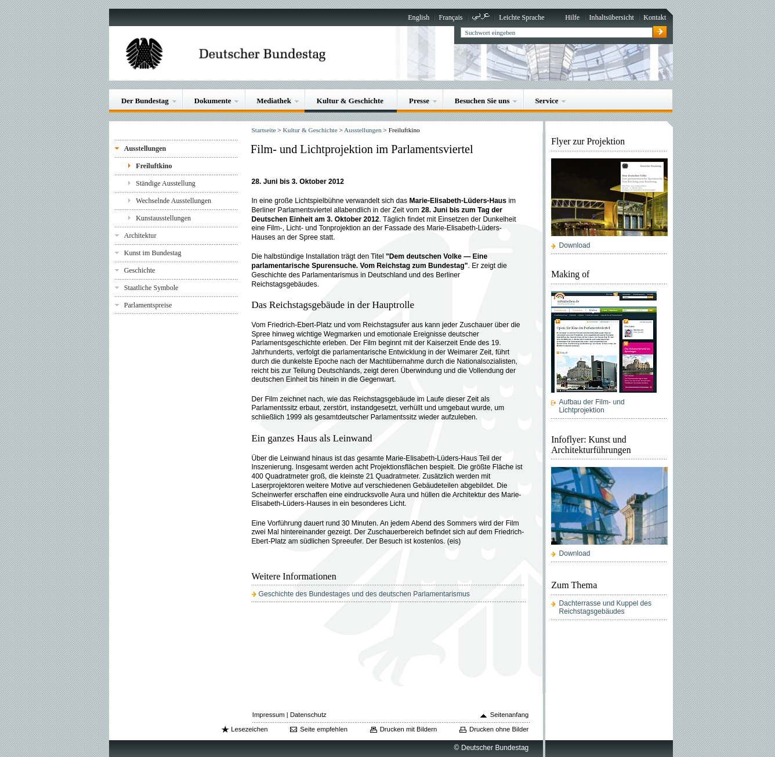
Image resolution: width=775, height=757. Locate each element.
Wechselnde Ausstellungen (173, 201)
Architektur (140, 235)
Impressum (268, 714)
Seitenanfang (509, 714)
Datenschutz (308, 714)
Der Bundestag (145, 100)
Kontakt (654, 17)
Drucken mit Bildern (408, 729)
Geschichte (139, 270)
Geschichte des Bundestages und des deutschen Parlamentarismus (364, 594)
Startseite (264, 129)
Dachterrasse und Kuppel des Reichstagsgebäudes (605, 607)
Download (575, 245)
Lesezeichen (249, 729)
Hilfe (572, 17)
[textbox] (557, 32)
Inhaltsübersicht (611, 17)
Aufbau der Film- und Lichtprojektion (592, 406)
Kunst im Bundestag (153, 253)
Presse (419, 100)
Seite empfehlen (323, 729)
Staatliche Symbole (151, 288)
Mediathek (273, 100)
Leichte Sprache (521, 17)
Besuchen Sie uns (482, 100)
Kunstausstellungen (163, 218)
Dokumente (212, 100)
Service (546, 100)
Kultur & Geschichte (350, 100)
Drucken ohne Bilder (498, 729)
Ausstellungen (145, 148)
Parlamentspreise (148, 305)
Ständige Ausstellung (165, 183)
